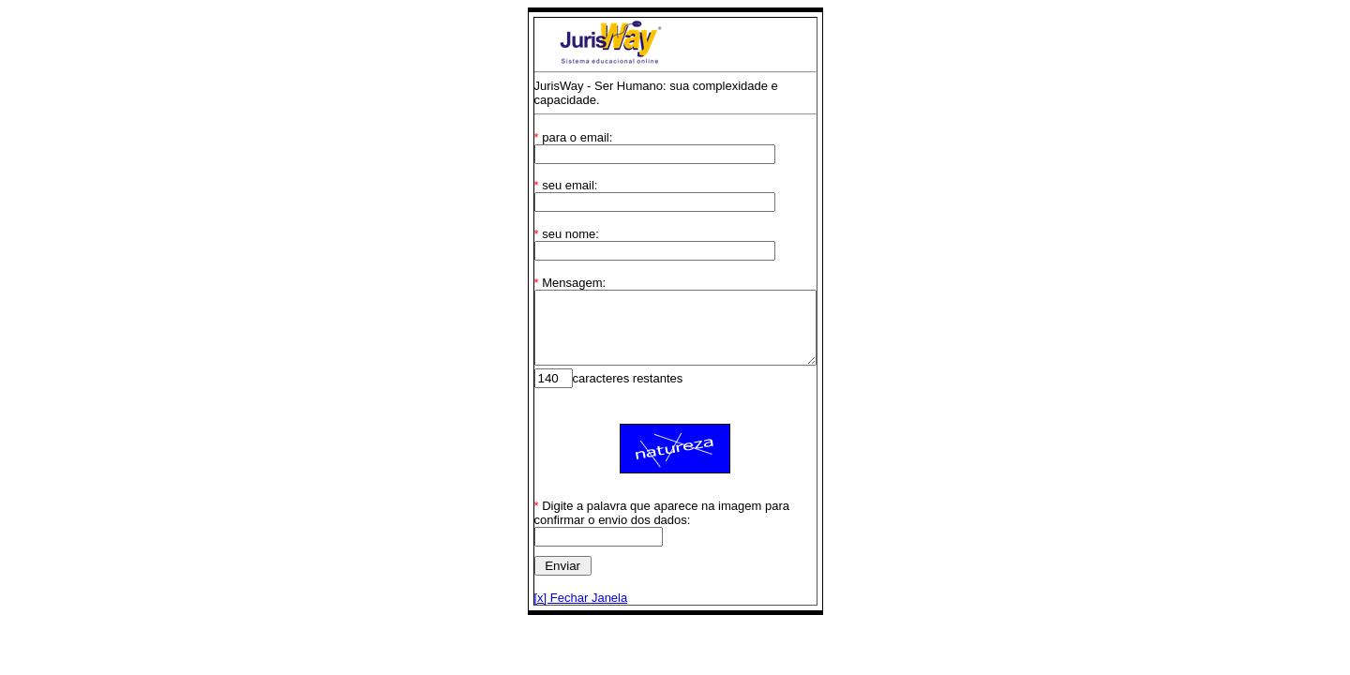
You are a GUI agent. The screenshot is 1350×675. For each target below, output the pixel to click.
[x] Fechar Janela (564, 598)
